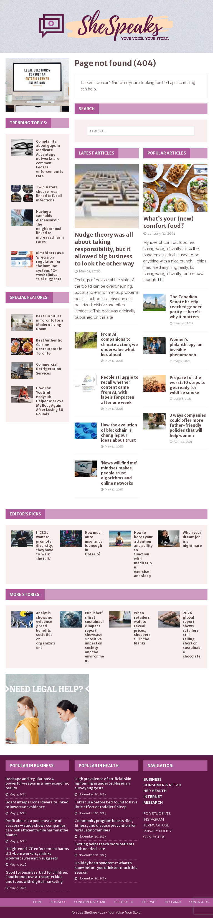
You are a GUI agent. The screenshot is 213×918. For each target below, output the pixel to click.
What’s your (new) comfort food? (168, 222)
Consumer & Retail (90, 902)
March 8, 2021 (183, 323)
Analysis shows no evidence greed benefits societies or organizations (45, 630)
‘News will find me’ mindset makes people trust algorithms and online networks (119, 473)
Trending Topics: (28, 122)
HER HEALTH (155, 791)
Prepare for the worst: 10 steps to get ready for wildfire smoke (188, 385)
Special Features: (29, 297)
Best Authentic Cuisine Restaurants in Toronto (49, 346)
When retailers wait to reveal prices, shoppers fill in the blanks (142, 628)
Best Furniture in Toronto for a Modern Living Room (49, 322)
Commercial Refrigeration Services (48, 368)
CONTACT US (154, 837)
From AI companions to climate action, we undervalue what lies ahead (119, 344)
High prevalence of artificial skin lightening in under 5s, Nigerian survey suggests (103, 784)
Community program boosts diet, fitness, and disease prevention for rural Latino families (105, 825)
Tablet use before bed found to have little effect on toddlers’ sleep (106, 804)
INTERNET (153, 797)
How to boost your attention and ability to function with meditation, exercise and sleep (143, 554)
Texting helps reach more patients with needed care (104, 846)
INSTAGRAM (153, 819)
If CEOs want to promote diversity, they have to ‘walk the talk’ (44, 545)
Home (37, 902)
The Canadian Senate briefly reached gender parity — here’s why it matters (186, 307)
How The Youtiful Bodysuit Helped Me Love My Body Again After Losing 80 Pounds (50, 401)
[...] (162, 279)
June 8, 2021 (182, 399)
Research (173, 902)
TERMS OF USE (156, 825)
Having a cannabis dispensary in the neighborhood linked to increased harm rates (50, 226)
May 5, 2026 (17, 794)
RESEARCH (153, 802)
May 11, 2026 (90, 271)
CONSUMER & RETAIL (162, 785)
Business (58, 902)
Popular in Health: (99, 765)
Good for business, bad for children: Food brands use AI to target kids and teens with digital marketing (37, 877)
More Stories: (25, 594)
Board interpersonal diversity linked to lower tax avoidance (37, 804)
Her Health (123, 902)
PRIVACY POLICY (157, 831)
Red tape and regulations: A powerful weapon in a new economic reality (37, 784)
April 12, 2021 (183, 442)
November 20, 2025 (92, 794)
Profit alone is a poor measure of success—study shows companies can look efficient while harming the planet (37, 827)
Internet (149, 902)
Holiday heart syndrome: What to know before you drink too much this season (106, 868)
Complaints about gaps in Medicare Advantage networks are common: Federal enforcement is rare (49, 158)
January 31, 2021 (161, 233)
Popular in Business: (32, 765)
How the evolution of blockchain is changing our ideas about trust (119, 433)
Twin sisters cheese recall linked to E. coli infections (49, 193)
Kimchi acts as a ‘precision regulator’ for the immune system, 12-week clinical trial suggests (50, 266)
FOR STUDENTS (157, 813)
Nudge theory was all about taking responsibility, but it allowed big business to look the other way (104, 249)
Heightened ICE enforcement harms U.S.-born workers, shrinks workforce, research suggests (37, 853)
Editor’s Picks (25, 514)
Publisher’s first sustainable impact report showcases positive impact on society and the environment (94, 637)
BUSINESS (152, 779)
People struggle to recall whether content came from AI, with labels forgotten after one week (119, 390)
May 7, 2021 (182, 361)
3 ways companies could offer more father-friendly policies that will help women (188, 425)
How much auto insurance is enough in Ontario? (94, 543)
